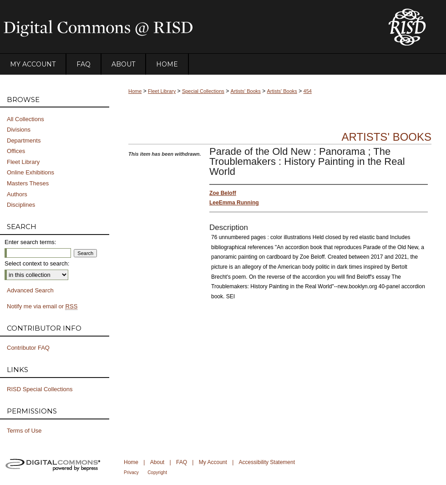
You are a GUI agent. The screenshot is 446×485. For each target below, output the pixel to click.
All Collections (25, 119)
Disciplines (21, 204)
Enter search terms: (30, 242)
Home (135, 91)
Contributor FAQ (28, 347)
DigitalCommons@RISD (186, 27)
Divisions (18, 129)
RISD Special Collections (40, 389)
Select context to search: (37, 263)
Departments (24, 140)
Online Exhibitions (30, 172)
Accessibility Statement (267, 462)
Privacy (131, 472)
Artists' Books (246, 91)
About (157, 462)
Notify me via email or (42, 306)
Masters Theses (28, 183)
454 (308, 91)
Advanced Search (30, 290)
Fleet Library (162, 91)
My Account (213, 462)
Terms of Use (24, 430)
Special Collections (203, 91)
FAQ (181, 462)
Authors (17, 194)
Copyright (157, 472)
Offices (16, 151)
